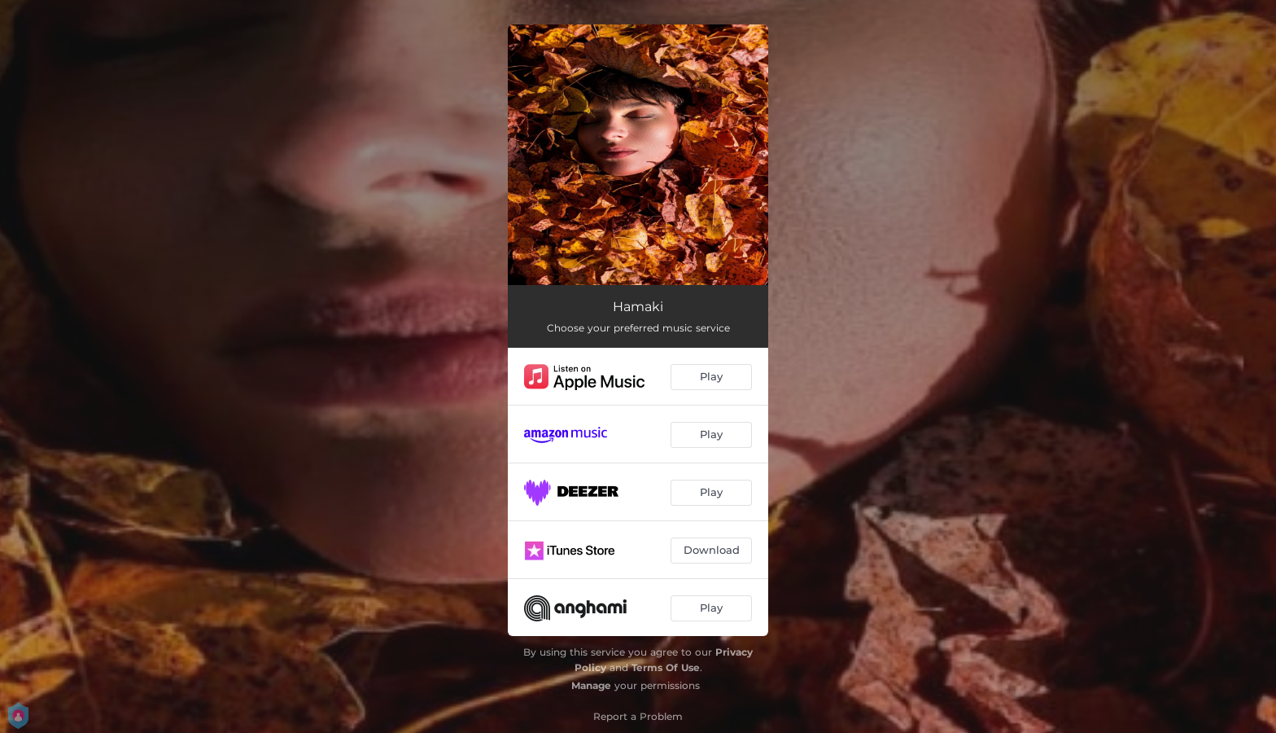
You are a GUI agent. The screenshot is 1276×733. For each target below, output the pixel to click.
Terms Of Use (665, 667)
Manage (591, 685)
